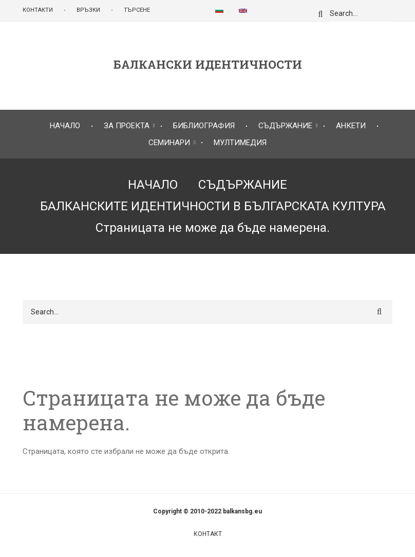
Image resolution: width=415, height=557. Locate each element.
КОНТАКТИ (38, 10)
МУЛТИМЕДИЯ (240, 142)
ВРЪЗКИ (88, 10)
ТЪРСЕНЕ (137, 10)
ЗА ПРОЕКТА (126, 125)
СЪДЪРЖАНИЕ (285, 125)
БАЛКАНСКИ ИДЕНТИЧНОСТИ (208, 64)
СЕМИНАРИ (169, 142)
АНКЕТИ (351, 125)
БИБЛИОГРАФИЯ (204, 125)
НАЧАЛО (65, 125)
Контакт (208, 534)
